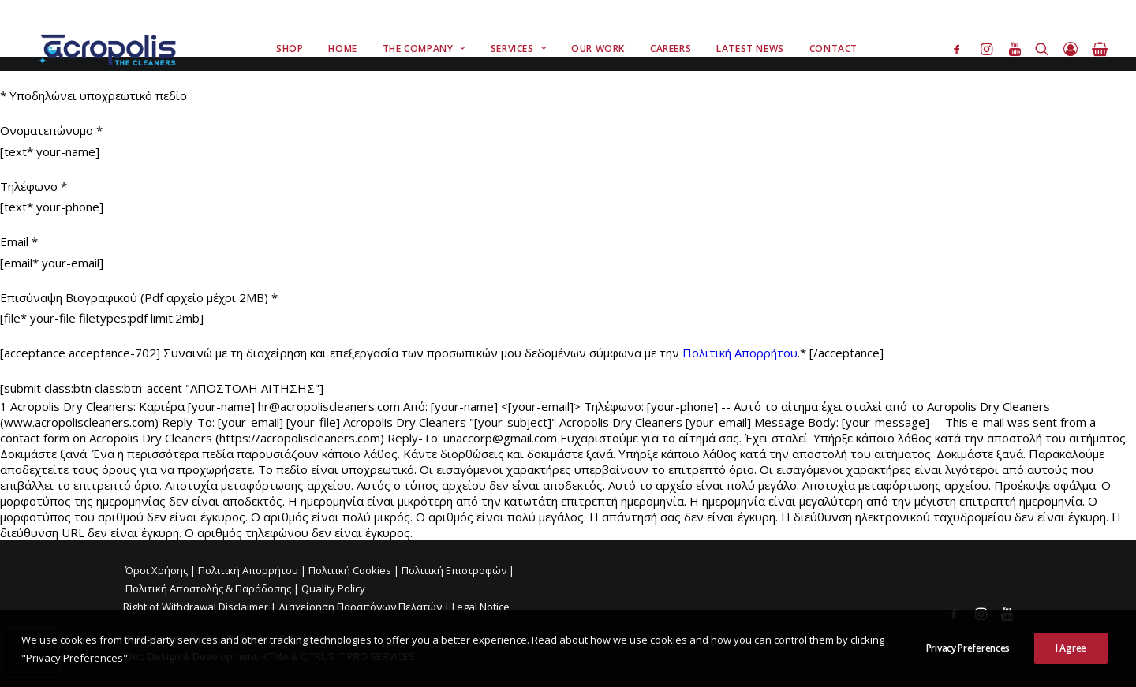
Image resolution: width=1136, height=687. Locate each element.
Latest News (750, 48)
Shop (289, 48)
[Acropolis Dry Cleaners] (111, 49)
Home (342, 48)
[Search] (1042, 49)
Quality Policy (333, 588)
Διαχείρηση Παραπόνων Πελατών (360, 606)
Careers (670, 48)
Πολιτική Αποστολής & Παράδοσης (208, 588)
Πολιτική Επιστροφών (454, 570)
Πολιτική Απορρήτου (740, 352)
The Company (424, 48)
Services (518, 48)
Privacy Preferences (968, 661)
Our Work (598, 48)
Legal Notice (481, 606)
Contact (833, 48)
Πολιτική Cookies (349, 570)
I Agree (1071, 661)
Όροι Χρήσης (156, 570)
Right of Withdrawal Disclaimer (195, 606)
